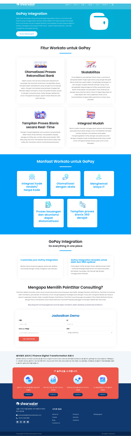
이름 (20, 320)
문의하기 (105, 5)
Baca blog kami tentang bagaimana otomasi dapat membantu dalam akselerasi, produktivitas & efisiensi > (65, 305)
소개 (98, 4)
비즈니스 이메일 (24, 329)
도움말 (91, 4)
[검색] (113, 8)
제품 (83, 4)
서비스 (76, 4)
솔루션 (68, 4)
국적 (68, 329)
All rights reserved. (108, 434)
